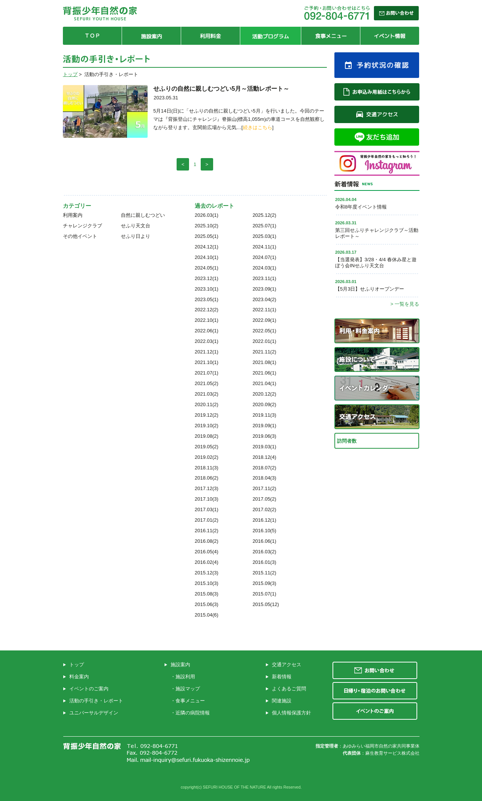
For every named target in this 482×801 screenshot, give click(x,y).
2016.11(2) (206, 530)
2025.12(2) (264, 215)
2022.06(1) (206, 330)
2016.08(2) (206, 541)
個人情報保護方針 (291, 713)
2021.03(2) (206, 394)
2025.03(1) (264, 236)
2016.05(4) (206, 551)
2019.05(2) (206, 446)
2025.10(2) (206, 225)
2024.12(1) (206, 247)
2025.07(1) (264, 225)
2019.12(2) (206, 415)
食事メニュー (190, 701)
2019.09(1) (264, 425)
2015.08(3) (206, 594)
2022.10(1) (206, 320)
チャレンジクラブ (82, 225)
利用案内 (72, 215)
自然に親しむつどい (143, 215)
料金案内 (79, 676)
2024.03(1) (264, 268)
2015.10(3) (206, 583)
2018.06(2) (206, 478)
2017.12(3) (206, 488)
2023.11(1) (264, 278)
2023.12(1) (206, 278)
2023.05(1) (206, 299)
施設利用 (185, 676)
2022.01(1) (264, 341)
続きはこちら (257, 127)
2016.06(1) (264, 541)
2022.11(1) (264, 309)
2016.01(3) (264, 562)
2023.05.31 (166, 98)
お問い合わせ (375, 670)
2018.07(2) (264, 468)
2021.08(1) (264, 362)
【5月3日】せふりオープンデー (369, 289)
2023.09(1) (264, 289)
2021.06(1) (264, 373)
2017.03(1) (206, 509)
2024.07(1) (264, 257)
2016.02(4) (206, 562)
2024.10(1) (206, 257)
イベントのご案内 (88, 688)
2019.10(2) (206, 425)
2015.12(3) (206, 573)
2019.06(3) (264, 436)
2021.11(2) (264, 352)
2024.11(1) (264, 247)
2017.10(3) (206, 499)
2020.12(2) (264, 394)
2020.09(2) (264, 404)
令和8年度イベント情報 (361, 207)
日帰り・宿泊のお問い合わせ (375, 690)
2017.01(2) (206, 520)
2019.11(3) (264, 415)
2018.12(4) (264, 457)
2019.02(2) (206, 457)
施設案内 (180, 664)
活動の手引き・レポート (96, 701)
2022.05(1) (264, 330)
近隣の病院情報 (192, 713)
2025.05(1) (206, 236)
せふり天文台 (135, 225)
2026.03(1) (206, 215)
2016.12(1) (264, 520)
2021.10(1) (206, 362)
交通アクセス (286, 664)
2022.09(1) (264, 320)
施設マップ (187, 688)
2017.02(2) (264, 509)
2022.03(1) (206, 341)
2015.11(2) (264, 573)
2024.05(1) (206, 268)
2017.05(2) (264, 499)
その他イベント (80, 236)
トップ (70, 74)
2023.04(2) (264, 299)
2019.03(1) (264, 446)
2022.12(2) (206, 309)
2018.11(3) (206, 468)
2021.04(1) (264, 383)
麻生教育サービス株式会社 (392, 753)
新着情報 (281, 676)
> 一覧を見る (404, 304)
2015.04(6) (206, 615)
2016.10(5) (264, 530)
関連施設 (281, 701)
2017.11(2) (264, 488)
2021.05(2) (206, 383)
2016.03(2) (264, 551)
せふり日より (135, 236)
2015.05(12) (266, 604)
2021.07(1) (206, 373)
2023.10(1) (206, 289)
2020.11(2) (206, 404)
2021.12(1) (206, 352)
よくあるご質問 (289, 688)
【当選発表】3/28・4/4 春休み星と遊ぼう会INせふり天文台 (375, 262)
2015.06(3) (206, 604)
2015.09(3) (264, 583)
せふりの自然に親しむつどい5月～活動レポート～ (221, 88)
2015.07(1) (264, 594)
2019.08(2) (206, 436)
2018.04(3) (264, 478)
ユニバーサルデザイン (93, 713)
